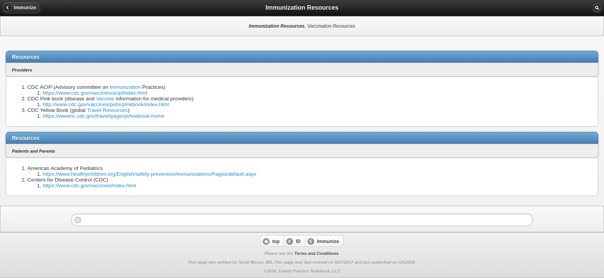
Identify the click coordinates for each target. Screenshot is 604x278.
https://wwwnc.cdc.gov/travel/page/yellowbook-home (103, 116)
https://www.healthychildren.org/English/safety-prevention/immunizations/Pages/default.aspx (150, 174)
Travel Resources (107, 110)
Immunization (125, 87)
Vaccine (105, 99)
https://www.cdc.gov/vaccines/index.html (89, 185)
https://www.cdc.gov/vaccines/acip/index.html (95, 93)
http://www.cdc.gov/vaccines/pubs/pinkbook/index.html (106, 104)
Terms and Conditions (316, 253)
